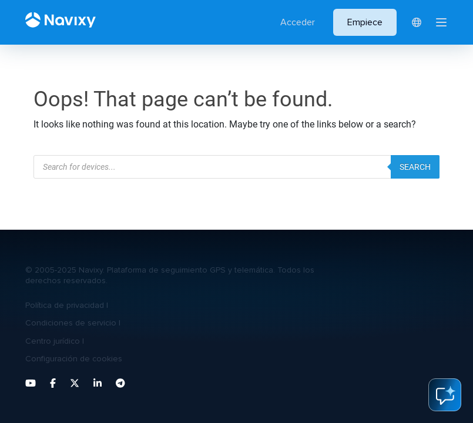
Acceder (297, 22)
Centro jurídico (52, 341)
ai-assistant (444, 394)
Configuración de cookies (73, 359)
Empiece (365, 22)
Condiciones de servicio (70, 323)
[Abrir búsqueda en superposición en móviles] (236, 167)
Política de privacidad (64, 305)
